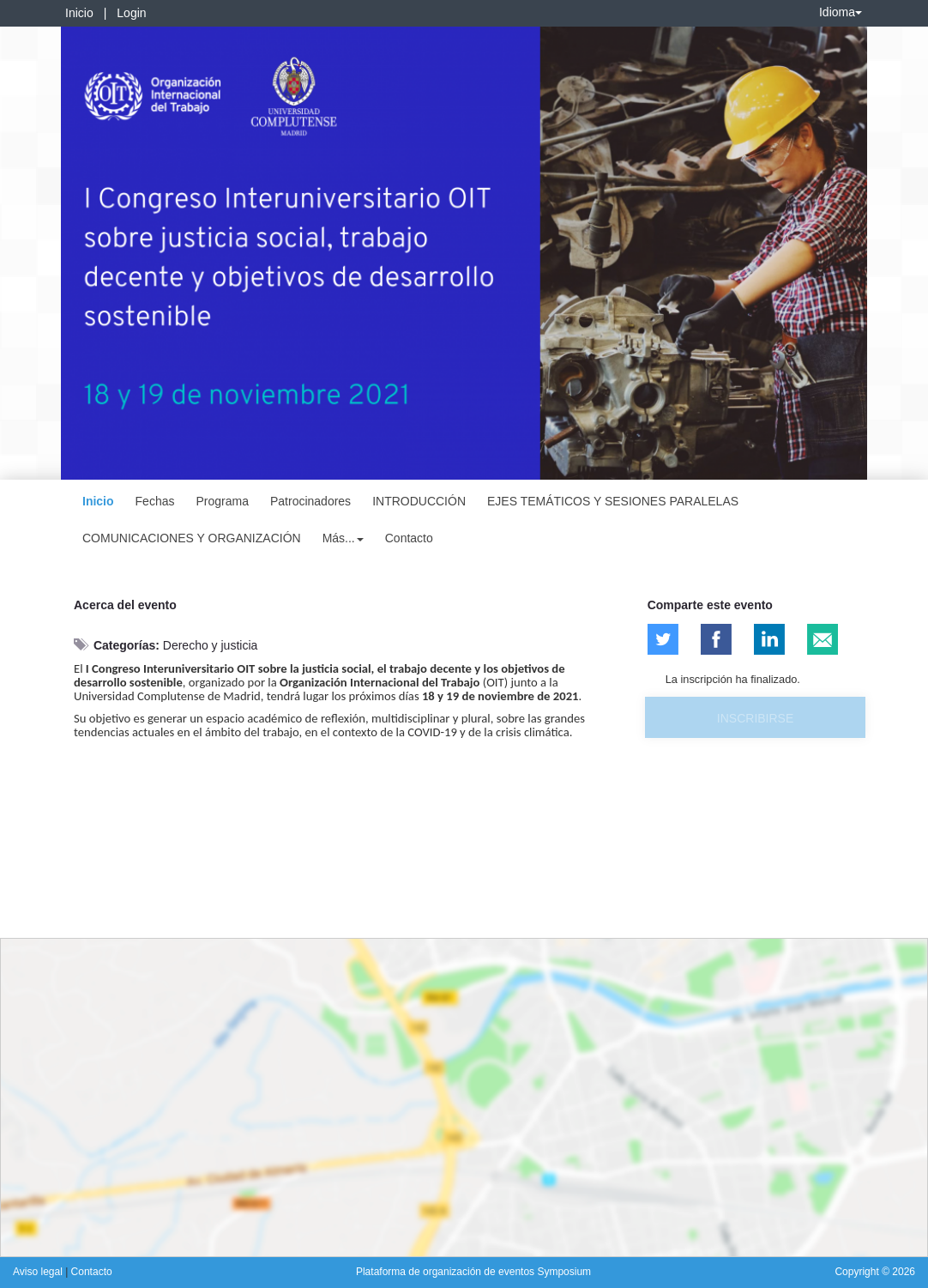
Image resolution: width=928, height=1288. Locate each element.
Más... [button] (343, 538)
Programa (222, 501)
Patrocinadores (310, 501)
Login (131, 13)
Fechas (155, 501)
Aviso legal (39, 1272)
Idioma (840, 12)
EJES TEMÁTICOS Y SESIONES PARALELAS (612, 501)
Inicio (79, 13)
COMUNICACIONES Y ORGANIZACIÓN (191, 538)
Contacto (409, 538)
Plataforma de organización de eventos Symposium (473, 1272)
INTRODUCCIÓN (419, 501)
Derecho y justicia (210, 645)
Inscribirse (755, 718)
